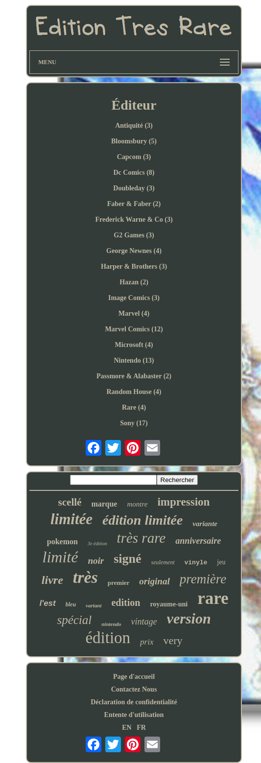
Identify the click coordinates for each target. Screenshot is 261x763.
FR (141, 727)
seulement (163, 562)
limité (60, 557)
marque (104, 504)
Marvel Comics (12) (134, 329)
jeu (221, 562)
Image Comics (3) (134, 297)
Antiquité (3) (134, 125)
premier (119, 582)
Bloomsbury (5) (134, 141)
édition (107, 638)
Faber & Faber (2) (134, 204)
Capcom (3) (134, 157)
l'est (47, 603)
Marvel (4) (134, 313)
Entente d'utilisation (134, 714)
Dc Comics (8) (134, 172)
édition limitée (142, 520)
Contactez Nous (134, 689)
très (85, 577)
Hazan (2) (133, 282)
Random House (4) (133, 391)
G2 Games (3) (134, 235)
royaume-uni (169, 604)
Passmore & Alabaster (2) (133, 376)
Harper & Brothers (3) (134, 266)
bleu (71, 604)
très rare (141, 538)
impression (183, 502)
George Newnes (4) (134, 250)
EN (126, 727)
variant (93, 605)
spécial (74, 619)
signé (127, 559)
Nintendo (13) (134, 360)
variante (204, 524)
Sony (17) (133, 423)
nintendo (111, 624)
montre (137, 504)
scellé (70, 502)
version (189, 618)
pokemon (62, 541)
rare (212, 598)
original (154, 581)
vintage (144, 621)
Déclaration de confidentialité (134, 702)
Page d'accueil (134, 676)
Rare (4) (134, 407)
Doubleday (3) (133, 188)
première (203, 579)
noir (96, 560)
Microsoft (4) (134, 344)
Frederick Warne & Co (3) (133, 219)
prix (146, 642)
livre (52, 580)
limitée (71, 519)
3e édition (97, 543)
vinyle (196, 562)
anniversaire (198, 541)
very (172, 640)
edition (125, 602)
